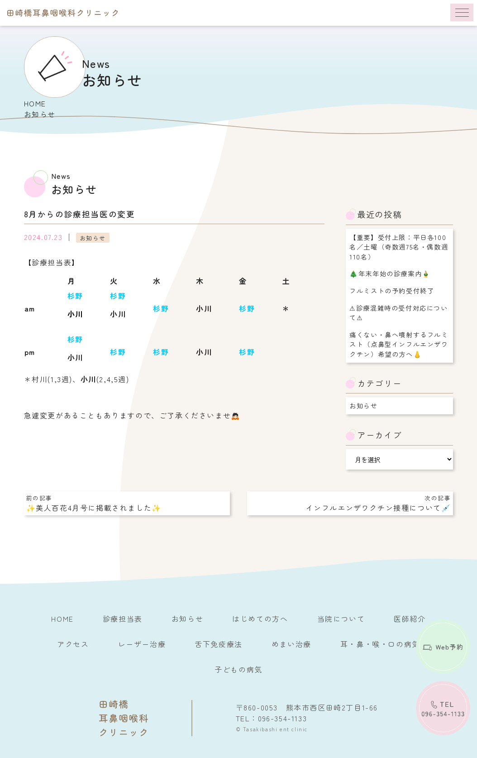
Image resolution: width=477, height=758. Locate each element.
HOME (35, 103)
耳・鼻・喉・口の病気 (380, 643)
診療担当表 (123, 618)
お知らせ (93, 237)
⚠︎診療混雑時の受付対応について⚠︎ (398, 312)
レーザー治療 (142, 643)
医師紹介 (409, 618)
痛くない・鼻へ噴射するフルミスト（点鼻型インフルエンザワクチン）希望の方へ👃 (398, 344)
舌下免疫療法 (219, 643)
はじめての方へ (260, 618)
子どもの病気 (238, 669)
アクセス (73, 643)
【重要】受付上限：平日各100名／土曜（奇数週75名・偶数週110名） (398, 246)
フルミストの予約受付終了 (391, 290)
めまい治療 (291, 643)
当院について (341, 618)
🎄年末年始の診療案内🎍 (390, 273)
